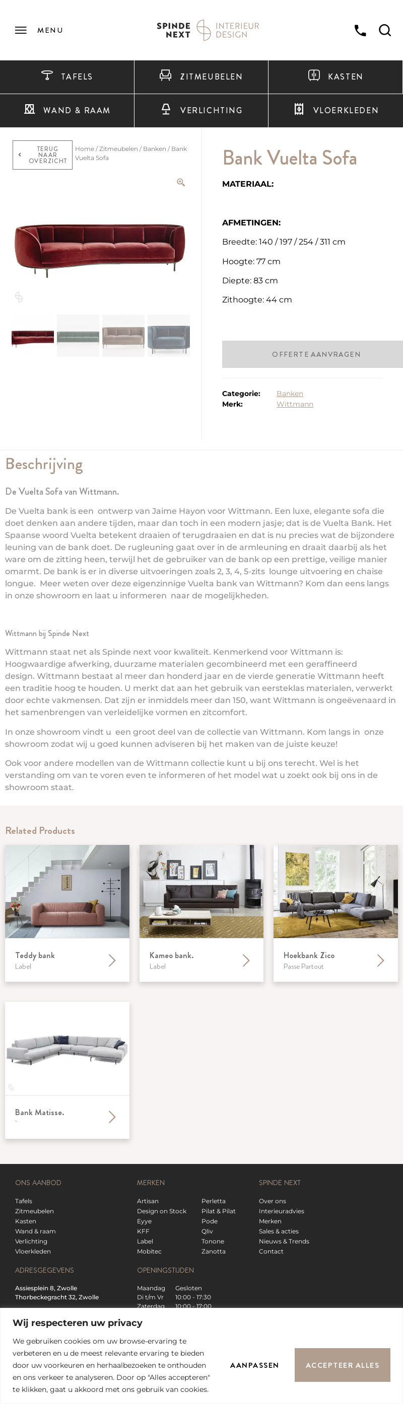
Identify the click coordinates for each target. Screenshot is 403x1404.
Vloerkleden (33, 1251)
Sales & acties (279, 1231)
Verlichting (201, 110)
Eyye (144, 1221)
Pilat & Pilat (219, 1211)
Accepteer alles (343, 1365)
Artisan (148, 1201)
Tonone (213, 1241)
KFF (143, 1231)
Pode (210, 1221)
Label (145, 1241)
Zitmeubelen (201, 77)
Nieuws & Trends (284, 1241)
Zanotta (214, 1251)
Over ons (272, 1201)
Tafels (67, 77)
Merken (270, 1221)
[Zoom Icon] (181, 182)
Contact (271, 1251)
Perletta (214, 1201)
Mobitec (149, 1251)
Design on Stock (161, 1211)
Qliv (207, 1231)
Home (84, 148)
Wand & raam (67, 110)
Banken (154, 148)
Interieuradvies (281, 1211)
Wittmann (295, 404)
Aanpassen (255, 1365)
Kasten (336, 77)
